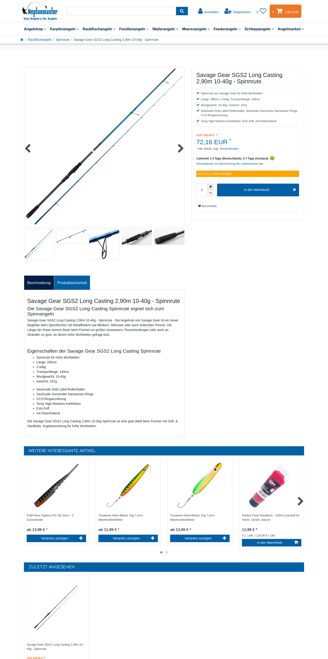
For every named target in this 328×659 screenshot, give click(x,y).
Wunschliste (207, 206)
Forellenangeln (134, 29)
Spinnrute (62, 39)
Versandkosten (229, 148)
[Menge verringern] (210, 193)
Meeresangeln (196, 29)
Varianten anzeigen (62, 538)
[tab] (39, 282)
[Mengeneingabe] (201, 190)
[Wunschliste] (261, 11)
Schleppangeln (259, 29)
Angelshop (35, 29)
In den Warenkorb (270, 190)
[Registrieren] (237, 11)
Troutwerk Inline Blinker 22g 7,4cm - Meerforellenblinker (193, 517)
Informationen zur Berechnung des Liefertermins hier (229, 163)
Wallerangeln (165, 29)
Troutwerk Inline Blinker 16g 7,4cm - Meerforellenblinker (121, 517)
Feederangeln (227, 29)
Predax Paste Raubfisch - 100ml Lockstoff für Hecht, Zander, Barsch (270, 517)
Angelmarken (291, 29)
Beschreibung (39, 283)
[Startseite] (22, 39)
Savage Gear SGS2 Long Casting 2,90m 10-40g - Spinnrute (55, 647)
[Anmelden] (208, 11)
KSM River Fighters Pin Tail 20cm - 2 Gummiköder (50, 517)
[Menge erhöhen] (210, 187)
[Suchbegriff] (121, 11)
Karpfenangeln (64, 29)
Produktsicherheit (72, 283)
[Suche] (182, 11)
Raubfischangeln (99, 29)
